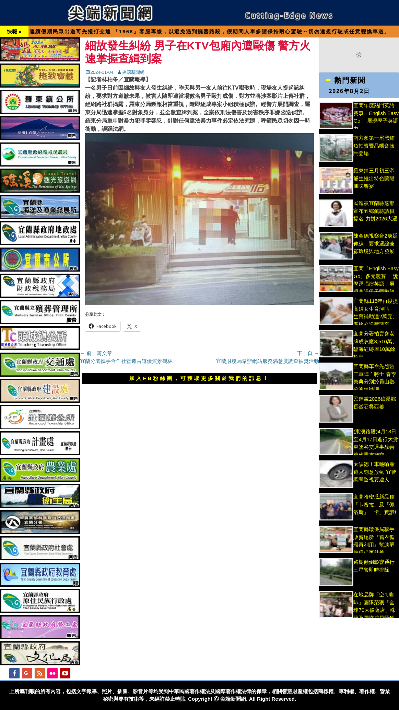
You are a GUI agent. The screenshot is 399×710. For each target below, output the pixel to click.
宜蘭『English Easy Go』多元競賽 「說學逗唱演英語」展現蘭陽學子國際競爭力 (376, 283)
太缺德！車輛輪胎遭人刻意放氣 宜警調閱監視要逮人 (374, 471)
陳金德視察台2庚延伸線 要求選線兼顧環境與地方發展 (375, 243)
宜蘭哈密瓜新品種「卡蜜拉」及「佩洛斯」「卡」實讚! (374, 504)
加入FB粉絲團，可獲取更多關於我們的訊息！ (199, 378)
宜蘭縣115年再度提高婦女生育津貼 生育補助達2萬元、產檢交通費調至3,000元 (375, 316)
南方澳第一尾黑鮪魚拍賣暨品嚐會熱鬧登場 (374, 145)
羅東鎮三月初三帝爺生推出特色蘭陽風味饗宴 (374, 178)
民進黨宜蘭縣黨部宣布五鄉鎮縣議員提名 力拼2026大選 (375, 210)
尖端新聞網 (133, 72)
